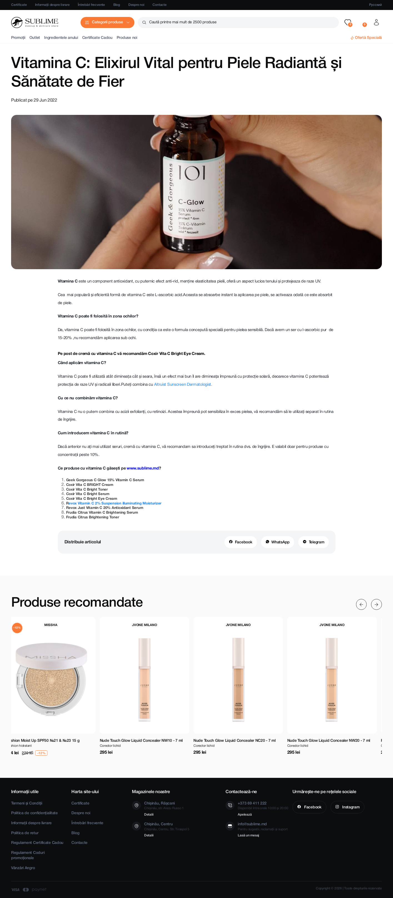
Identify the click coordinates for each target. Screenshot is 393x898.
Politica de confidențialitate (34, 813)
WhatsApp (280, 542)
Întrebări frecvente (91, 4)
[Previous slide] (361, 604)
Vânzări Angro (23, 868)
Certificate (19, 4)
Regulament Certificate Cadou (37, 843)
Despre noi (136, 4)
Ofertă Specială (368, 38)
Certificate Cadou (97, 38)
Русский (375, 4)
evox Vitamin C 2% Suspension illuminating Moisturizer (115, 503)
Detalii (149, 814)
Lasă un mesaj (248, 835)
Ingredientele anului (61, 38)
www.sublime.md (143, 468)
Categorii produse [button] (107, 22)
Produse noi (127, 38)
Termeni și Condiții (26, 803)
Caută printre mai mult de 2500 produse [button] (182, 22)
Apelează (245, 814)
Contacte (159, 4)
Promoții (18, 38)
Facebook (243, 542)
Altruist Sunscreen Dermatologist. (183, 385)
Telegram (316, 542)
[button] (347, 22)
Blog (116, 4)
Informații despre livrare (52, 4)
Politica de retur (24, 833)
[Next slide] (376, 604)
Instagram (350, 807)
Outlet (34, 38)
